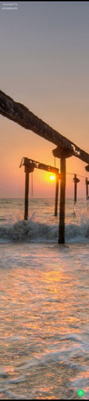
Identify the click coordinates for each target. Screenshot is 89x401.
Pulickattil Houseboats (10, 6)
